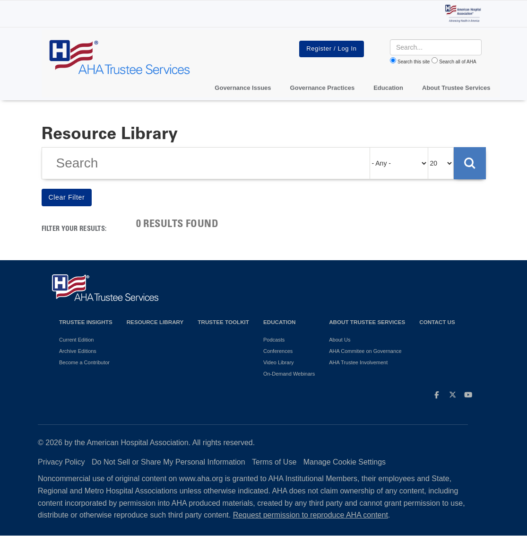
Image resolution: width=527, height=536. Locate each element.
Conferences (278, 351)
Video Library (278, 362)
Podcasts (274, 340)
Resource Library (155, 322)
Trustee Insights (85, 322)
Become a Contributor (84, 362)
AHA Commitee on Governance (365, 351)
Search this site (413, 61)
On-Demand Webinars (289, 374)
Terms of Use (274, 462)
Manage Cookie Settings (344, 462)
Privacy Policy (61, 462)
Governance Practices (322, 87)
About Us (339, 340)
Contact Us (437, 322)
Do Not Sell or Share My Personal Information (168, 462)
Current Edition (76, 340)
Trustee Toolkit (223, 322)
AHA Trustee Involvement (358, 362)
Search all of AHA (457, 61)
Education (279, 322)
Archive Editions (77, 351)
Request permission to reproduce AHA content (310, 515)
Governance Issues (243, 87)
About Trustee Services (456, 87)
